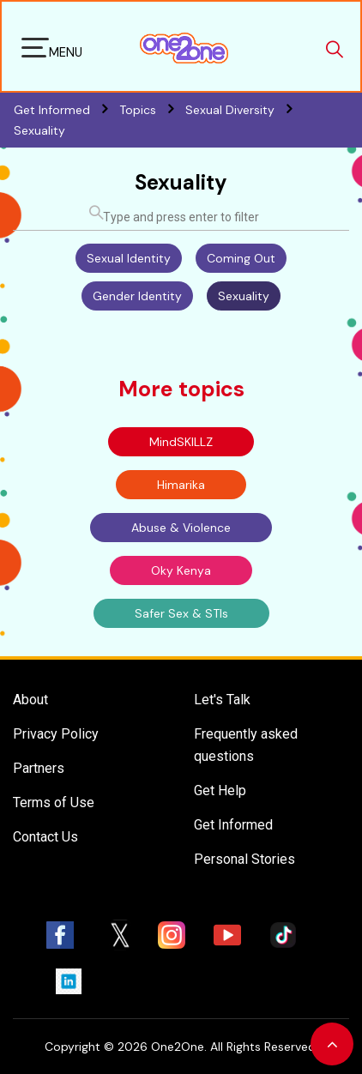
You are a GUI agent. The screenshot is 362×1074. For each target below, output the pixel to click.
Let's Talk (222, 699)
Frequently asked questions (246, 745)
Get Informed (233, 825)
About (30, 699)
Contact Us (45, 837)
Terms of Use (53, 802)
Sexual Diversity (242, 110)
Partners (38, 768)
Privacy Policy (56, 734)
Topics (152, 110)
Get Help (220, 790)
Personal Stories (244, 859)
